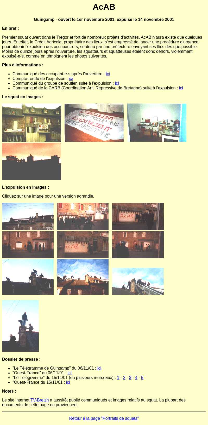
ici (108, 74)
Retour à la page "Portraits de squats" (104, 418)
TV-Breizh (39, 400)
